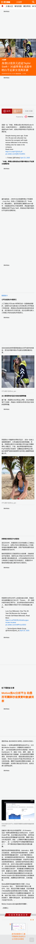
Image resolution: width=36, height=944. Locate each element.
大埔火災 (9, 6)
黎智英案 (18, 6)
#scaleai (13, 622)
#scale (7, 622)
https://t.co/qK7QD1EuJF (13, 151)
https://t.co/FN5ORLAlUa (13, 620)
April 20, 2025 (24, 630)
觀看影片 (5, 295)
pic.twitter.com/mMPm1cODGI (15, 625)
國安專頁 (27, 6)
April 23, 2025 (25, 158)
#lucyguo (25, 620)
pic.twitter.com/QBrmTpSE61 (15, 154)
